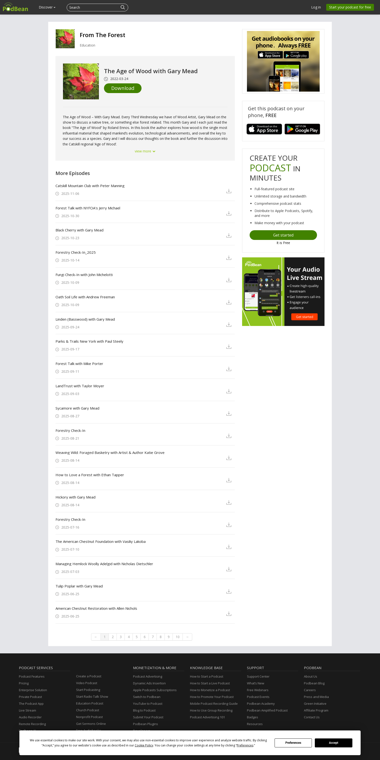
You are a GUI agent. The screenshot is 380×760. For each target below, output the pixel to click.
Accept (333, 742)
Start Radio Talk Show (92, 696)
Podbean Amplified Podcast (267, 710)
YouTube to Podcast (147, 703)
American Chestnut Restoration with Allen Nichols (96, 608)
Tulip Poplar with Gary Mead (79, 586)
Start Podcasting (88, 690)
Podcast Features (32, 676)
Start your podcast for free (350, 7)
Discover (47, 7)
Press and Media (316, 697)
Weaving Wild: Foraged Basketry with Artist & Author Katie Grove (110, 452)
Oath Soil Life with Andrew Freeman (85, 297)
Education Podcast (89, 703)
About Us (310, 676)
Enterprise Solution (33, 690)
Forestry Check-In (70, 430)
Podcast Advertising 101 (207, 717)
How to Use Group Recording (211, 710)
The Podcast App (31, 703)
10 (178, 636)
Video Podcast (86, 683)
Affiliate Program (316, 710)
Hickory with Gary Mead (75, 497)
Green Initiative (315, 703)
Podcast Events (258, 697)
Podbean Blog (314, 683)
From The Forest (102, 35)
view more (145, 151)
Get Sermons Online (91, 723)
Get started (283, 235)
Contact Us (312, 717)
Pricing (24, 683)
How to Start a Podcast (206, 676)
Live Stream (27, 710)
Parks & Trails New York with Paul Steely (89, 341)
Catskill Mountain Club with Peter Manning (90, 185)
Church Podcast (87, 710)
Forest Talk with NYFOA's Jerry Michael (87, 208)
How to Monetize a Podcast (210, 690)
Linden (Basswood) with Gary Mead (85, 319)
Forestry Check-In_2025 (75, 252)
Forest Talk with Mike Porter (79, 363)
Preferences (293, 742)
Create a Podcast (88, 676)
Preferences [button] (245, 745)
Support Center (258, 676)
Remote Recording (32, 724)
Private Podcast (30, 697)
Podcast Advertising (147, 676)
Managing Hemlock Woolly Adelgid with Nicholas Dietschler (104, 564)
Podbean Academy (261, 703)
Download (122, 88)
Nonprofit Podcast (89, 717)
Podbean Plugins (145, 724)
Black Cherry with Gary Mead (79, 230)
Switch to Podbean (146, 697)
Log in (316, 7)
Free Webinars (258, 690)
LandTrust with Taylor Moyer (79, 386)
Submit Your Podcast (148, 717)
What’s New (255, 683)
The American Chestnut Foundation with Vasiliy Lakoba (100, 541)
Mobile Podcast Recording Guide (214, 703)
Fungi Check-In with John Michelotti (84, 274)
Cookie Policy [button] (144, 745)
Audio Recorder (30, 717)
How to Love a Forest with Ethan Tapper (89, 475)
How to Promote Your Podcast (212, 697)
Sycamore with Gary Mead (77, 408)
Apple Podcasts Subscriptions (155, 690)
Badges (252, 717)
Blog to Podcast (144, 710)
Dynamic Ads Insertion (149, 683)
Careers (310, 690)
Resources (255, 724)
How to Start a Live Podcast (210, 683)
